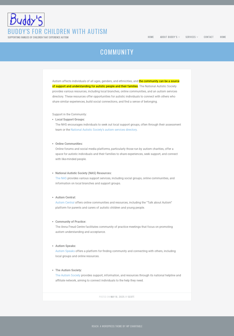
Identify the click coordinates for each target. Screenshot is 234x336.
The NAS (61, 178)
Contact (209, 37)
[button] (117, 109)
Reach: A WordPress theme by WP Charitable (117, 326)
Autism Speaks (65, 251)
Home (151, 37)
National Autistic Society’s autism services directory (104, 129)
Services (191, 37)
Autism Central (64, 202)
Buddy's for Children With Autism (57, 31)
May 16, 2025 (118, 296)
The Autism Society (67, 275)
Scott (131, 296)
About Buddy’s (169, 37)
